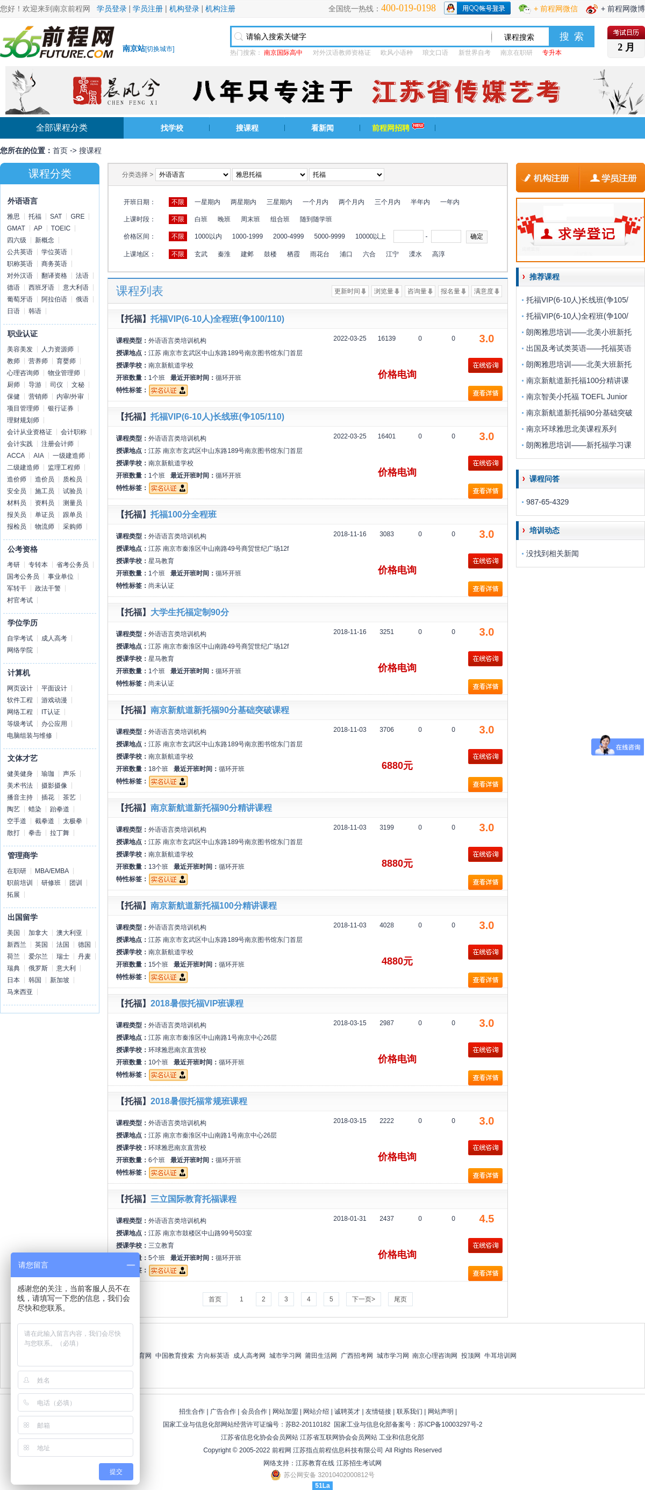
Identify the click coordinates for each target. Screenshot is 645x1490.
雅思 (13, 216)
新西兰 (16, 944)
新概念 (44, 240)
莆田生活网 (321, 1355)
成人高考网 (249, 1355)
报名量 (450, 291)
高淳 (438, 254)
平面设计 (54, 688)
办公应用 (54, 724)
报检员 (16, 526)
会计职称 (74, 432)
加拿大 (38, 933)
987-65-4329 (547, 502)
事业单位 (61, 576)
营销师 (38, 396)
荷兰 (13, 956)
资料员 (44, 503)
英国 (41, 944)
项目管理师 (23, 408)
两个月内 (351, 202)
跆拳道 (59, 809)
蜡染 (34, 809)
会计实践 (20, 444)
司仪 (56, 385)
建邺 (247, 254)
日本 (13, 980)
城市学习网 (285, 1355)
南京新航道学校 (171, 365)
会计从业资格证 (29, 432)
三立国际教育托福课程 (193, 1199)
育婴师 (66, 361)
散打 (13, 833)
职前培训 (20, 883)
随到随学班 (316, 219)
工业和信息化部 (401, 1437)
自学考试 (20, 638)
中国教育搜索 (174, 1355)
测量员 (72, 503)
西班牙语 (41, 287)
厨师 (13, 385)
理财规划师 (23, 420)
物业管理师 (64, 373)
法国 (62, 944)
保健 (13, 396)
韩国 (34, 980)
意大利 (66, 968)
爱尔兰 (38, 956)
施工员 (44, 491)
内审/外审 (70, 396)
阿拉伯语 (54, 299)
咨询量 (417, 291)
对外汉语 (20, 275)
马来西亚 (20, 992)
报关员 (16, 515)
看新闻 (322, 128)
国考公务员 (23, 576)
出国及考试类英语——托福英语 (579, 348)
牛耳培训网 (500, 1355)
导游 (34, 385)
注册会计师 (57, 444)
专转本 (38, 565)
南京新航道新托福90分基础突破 (579, 412)
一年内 (450, 202)
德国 (84, 944)
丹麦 (84, 956)
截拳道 (44, 821)
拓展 (13, 894)
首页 (60, 150)
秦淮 (224, 254)
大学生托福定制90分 (189, 612)
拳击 (34, 833)
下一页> (363, 1299)
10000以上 (370, 236)
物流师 (44, 526)
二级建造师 (23, 467)
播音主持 (20, 797)
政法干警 (48, 588)
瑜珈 (47, 774)
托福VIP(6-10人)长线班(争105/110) (217, 416)
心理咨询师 (23, 373)
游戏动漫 (54, 700)
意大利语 (76, 287)
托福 (34, 216)
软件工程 (20, 700)
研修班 (51, 883)
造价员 (44, 479)
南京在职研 (516, 52)
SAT (56, 216)
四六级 (16, 240)
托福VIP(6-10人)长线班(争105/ (577, 300)
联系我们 (409, 1411)
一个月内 (315, 202)
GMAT (16, 228)
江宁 (392, 254)
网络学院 (20, 650)
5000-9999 (329, 236)
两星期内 (243, 202)
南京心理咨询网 (434, 1355)
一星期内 (207, 202)
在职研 (16, 871)
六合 (369, 254)
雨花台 (319, 254)
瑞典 (13, 968)
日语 (13, 311)
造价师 (16, 479)
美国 (13, 933)
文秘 (77, 385)
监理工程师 (64, 467)
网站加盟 (285, 1411)
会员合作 (254, 1411)
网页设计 (20, 688)
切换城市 (160, 49)
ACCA (16, 455)
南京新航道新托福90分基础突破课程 (219, 710)
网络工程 (20, 712)
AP (38, 228)
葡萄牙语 (20, 299)
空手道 (16, 821)
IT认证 (50, 712)
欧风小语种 (397, 52)
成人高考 (54, 638)
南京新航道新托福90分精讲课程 (211, 807)
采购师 (72, 526)
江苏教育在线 (315, 1463)
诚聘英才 (347, 1411)
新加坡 (59, 980)
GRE (77, 216)
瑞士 (62, 956)
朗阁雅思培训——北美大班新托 (579, 364)
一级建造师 (69, 455)
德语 (13, 287)
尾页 (400, 1299)
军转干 (16, 588)
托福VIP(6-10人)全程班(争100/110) (217, 318)
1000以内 (208, 236)
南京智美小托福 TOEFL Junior (576, 396)
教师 (13, 361)
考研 (13, 565)
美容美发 (20, 349)
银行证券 (61, 408)
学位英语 (54, 252)
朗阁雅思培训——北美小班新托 (579, 332)
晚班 (224, 219)
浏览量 (383, 291)
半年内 (420, 202)
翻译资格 (54, 275)
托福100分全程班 (183, 514)
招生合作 (192, 1411)
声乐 (69, 774)
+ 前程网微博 (623, 8)
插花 (47, 797)
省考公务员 (72, 565)
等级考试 (20, 724)
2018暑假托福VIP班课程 (196, 1003)
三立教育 (161, 1245)
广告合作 (223, 1411)
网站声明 (441, 1411)
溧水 (415, 254)
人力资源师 (57, 349)
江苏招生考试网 (359, 1463)
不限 (177, 202)
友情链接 (378, 1411)
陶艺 (13, 809)
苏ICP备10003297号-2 (450, 1424)
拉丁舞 (59, 833)
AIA (38, 455)
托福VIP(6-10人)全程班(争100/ (577, 316)
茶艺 (69, 797)
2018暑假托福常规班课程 (198, 1101)
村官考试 (20, 600)
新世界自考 (474, 52)
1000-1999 (247, 236)
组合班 (280, 219)
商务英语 (54, 264)
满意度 (483, 291)
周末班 (250, 219)
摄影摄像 (54, 785)
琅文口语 (435, 52)
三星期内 (279, 202)
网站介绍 (316, 1411)
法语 (82, 275)
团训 (75, 883)
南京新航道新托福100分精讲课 (577, 380)
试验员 (72, 491)
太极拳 (72, 821)
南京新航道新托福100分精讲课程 (213, 905)
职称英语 (20, 264)
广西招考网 (357, 1355)
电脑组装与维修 (29, 735)
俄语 (82, 299)
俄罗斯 (38, 968)
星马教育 (161, 561)
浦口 (346, 254)
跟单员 (72, 515)
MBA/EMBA (52, 871)
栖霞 (293, 254)
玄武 (201, 254)
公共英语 (20, 252)
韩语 (34, 311)
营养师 (38, 361)
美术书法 (20, 785)
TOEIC (60, 228)
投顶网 (471, 1355)
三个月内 (387, 202)
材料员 (16, 503)
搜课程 (247, 128)
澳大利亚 (69, 933)
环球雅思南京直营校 (177, 1050)
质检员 (72, 479)
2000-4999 (288, 236)
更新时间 (347, 291)
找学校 (172, 128)
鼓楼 (270, 254)
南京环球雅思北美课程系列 (571, 428)
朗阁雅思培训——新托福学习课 (579, 445)
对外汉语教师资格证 (342, 52)
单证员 (44, 515)
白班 (201, 219)
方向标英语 (213, 1355)
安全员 (16, 491)
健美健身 (20, 774)
